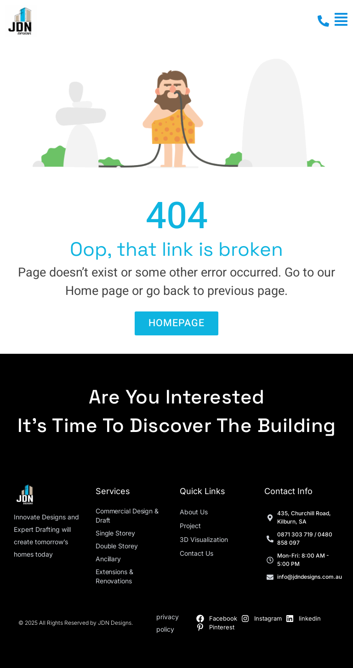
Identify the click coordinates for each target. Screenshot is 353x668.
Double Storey (117, 546)
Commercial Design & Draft (127, 515)
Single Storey (115, 533)
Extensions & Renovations (114, 576)
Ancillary (108, 559)
